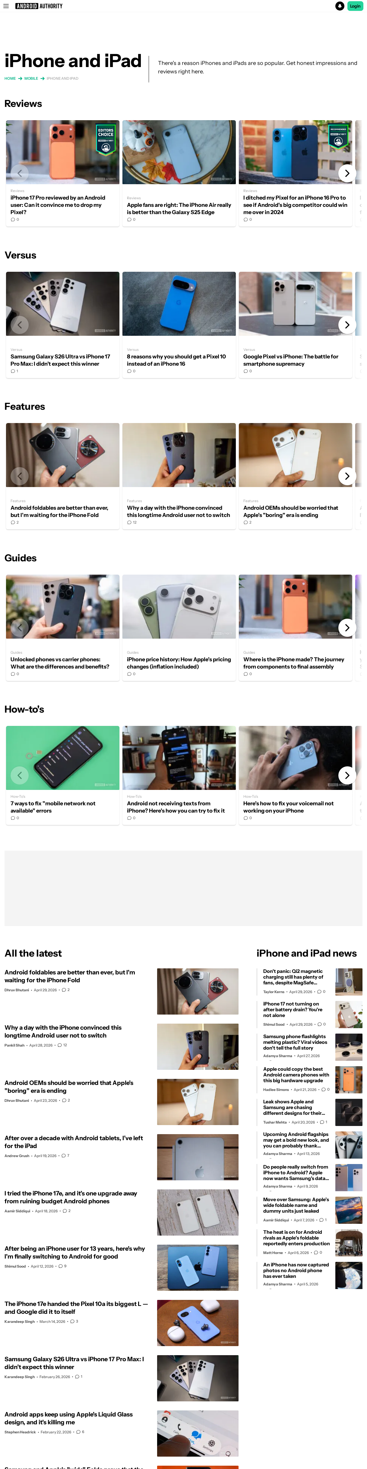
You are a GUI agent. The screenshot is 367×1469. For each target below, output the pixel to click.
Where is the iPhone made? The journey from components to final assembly (295, 628)
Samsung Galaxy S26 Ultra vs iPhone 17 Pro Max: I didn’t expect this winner (62, 325)
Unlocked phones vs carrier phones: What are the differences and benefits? (62, 628)
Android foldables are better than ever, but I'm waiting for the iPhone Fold (62, 476)
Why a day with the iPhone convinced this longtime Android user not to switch (179, 476)
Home (10, 78)
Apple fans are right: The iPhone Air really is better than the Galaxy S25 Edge (179, 173)
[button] (183, 6)
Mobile (31, 78)
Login (355, 6)
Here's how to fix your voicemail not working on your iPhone (295, 775)
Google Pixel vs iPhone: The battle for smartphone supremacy (295, 325)
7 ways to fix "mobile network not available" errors (62, 775)
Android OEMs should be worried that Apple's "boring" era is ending (295, 476)
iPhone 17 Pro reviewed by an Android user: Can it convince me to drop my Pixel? (62, 173)
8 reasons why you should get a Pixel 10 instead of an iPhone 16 (179, 325)
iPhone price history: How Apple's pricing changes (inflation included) (179, 628)
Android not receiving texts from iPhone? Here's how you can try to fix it (179, 775)
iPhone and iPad (62, 78)
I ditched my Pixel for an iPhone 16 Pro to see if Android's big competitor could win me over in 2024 (295, 173)
